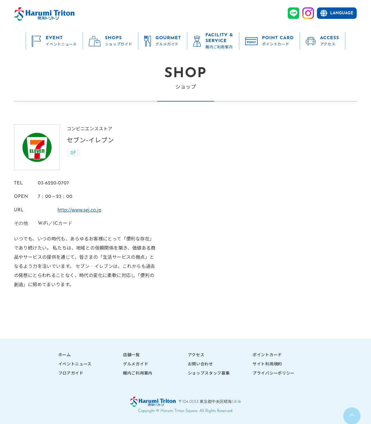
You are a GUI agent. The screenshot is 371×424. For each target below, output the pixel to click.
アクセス (196, 354)
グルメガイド (135, 364)
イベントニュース (75, 364)
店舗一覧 (131, 354)
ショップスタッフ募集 (209, 373)
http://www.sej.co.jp (60, 209)
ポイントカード (267, 354)
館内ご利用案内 (137, 373)
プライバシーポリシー (274, 373)
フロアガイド (71, 373)
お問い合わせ (200, 364)
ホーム (64, 354)
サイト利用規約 (267, 364)
